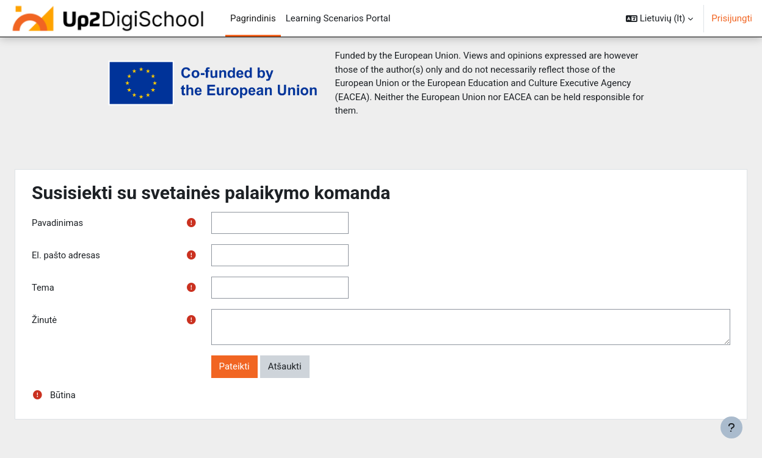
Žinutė (59, 320)
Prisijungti (731, 18)
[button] (659, 18)
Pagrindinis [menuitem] (253, 18)
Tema (58, 288)
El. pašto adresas (81, 255)
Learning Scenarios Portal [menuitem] (338, 18)
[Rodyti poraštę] (731, 427)
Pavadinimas (72, 222)
